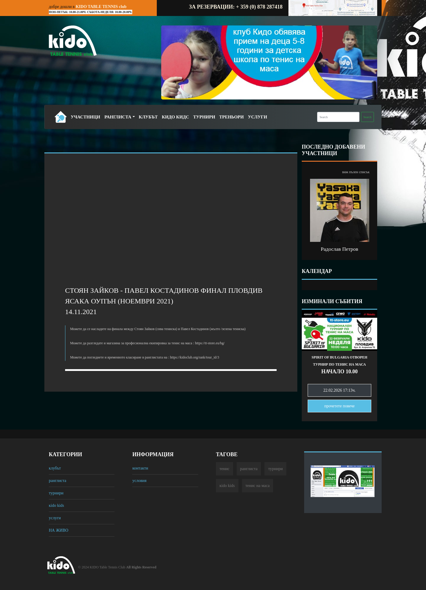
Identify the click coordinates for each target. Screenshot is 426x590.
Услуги (257, 117)
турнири (56, 493)
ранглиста (57, 480)
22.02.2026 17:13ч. (339, 390)
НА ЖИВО (58, 530)
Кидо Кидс (175, 117)
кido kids (56, 505)
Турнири (204, 117)
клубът (55, 468)
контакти (140, 468)
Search (367, 117)
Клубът (148, 117)
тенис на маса (258, 485)
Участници (85, 117)
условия (139, 480)
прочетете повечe (339, 406)
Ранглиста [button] (117, 117)
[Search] (338, 117)
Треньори (231, 117)
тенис (225, 469)
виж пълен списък (355, 172)
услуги (55, 518)
